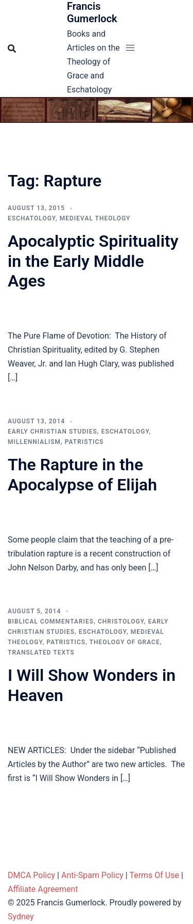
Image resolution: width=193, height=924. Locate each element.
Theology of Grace (125, 642)
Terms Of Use (154, 875)
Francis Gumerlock (92, 12)
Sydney (21, 916)
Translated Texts (41, 652)
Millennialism (34, 441)
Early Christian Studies (52, 431)
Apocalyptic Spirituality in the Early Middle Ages (93, 261)
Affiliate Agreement (43, 889)
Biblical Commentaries (51, 621)
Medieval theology (95, 218)
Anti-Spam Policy (92, 875)
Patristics (84, 441)
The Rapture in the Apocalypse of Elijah (82, 474)
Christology (121, 621)
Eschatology (32, 218)
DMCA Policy (31, 875)
